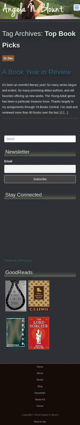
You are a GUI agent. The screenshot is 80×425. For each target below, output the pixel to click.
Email (8, 161)
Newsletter (40, 393)
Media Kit (40, 399)
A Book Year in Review (36, 72)
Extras (40, 406)
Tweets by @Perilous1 (18, 260)
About (40, 373)
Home (40, 366)
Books (40, 379)
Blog (40, 386)
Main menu (77, 7)
